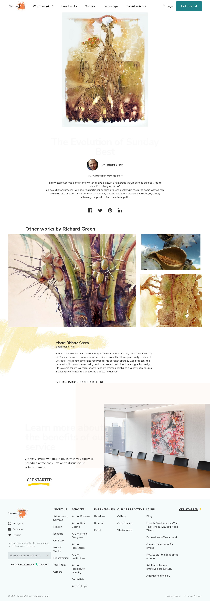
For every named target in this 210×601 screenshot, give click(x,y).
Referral (99, 523)
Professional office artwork (162, 537)
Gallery (121, 516)
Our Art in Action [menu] (136, 6)
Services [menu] (90, 6)
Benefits (58, 534)
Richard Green (114, 165)
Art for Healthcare (78, 546)
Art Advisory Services (60, 518)
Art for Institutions (78, 556)
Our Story (58, 540)
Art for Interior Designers (80, 535)
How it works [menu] (69, 6)
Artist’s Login (79, 586)
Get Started (189, 6)
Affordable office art (158, 576)
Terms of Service (193, 596)
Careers (57, 572)
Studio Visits (124, 530)
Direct (97, 530)
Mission (57, 527)
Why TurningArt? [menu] (43, 6)
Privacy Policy (173, 596)
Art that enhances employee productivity (159, 567)
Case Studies (125, 523)
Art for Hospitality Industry (78, 568)
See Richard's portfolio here (80, 382)
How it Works (57, 549)
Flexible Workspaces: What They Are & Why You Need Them (162, 526)
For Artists (78, 579)
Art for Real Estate (79, 525)
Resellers (99, 516)
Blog (149, 516)
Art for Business (81, 516)
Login (170, 6)
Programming (61, 558)
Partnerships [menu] (111, 6)
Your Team (59, 565)
